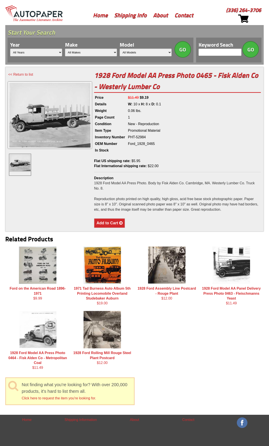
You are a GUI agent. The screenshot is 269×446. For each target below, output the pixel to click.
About (160, 15)
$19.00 (102, 276)
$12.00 (166, 273)
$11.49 (231, 276)
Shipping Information (81, 420)
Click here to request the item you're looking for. (59, 398)
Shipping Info (130, 15)
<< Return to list (20, 74)
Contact (183, 15)
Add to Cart (109, 223)
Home (100, 15)
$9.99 (38, 273)
